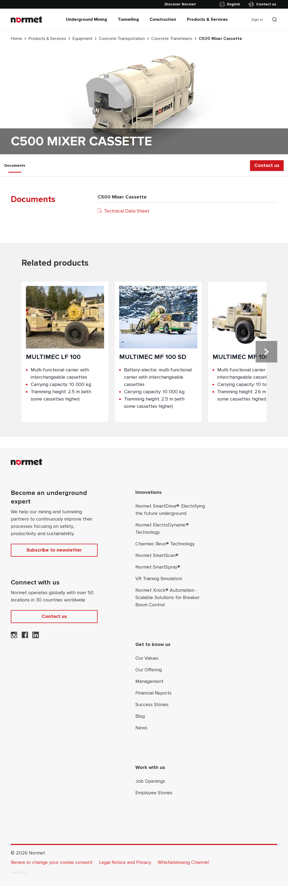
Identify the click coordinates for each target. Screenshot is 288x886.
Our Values (147, 658)
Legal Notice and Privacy (125, 862)
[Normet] (26, 19)
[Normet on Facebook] (25, 636)
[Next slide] (266, 351)
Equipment (82, 38)
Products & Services (207, 19)
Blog (140, 716)
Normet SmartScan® (156, 555)
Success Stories (152, 704)
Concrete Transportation (122, 38)
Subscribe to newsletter (54, 550)
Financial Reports (153, 693)
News (141, 728)
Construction (163, 19)
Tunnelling (128, 19)
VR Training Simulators (158, 578)
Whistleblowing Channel (183, 862)
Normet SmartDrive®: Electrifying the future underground (170, 509)
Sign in (257, 19)
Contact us (262, 4)
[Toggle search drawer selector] (275, 19)
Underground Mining (86, 19)
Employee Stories (153, 793)
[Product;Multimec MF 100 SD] (158, 352)
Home (16, 38)
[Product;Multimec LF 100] (65, 352)
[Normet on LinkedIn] (35, 636)
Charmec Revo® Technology (165, 544)
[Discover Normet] (180, 4)
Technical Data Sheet (123, 211)
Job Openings (150, 781)
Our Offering (148, 670)
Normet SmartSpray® (157, 567)
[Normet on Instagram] (14, 636)
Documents (14, 165)
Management (149, 681)
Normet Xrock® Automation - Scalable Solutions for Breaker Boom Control (167, 597)
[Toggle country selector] (230, 4)
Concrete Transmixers (171, 38)
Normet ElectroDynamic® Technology (162, 528)
